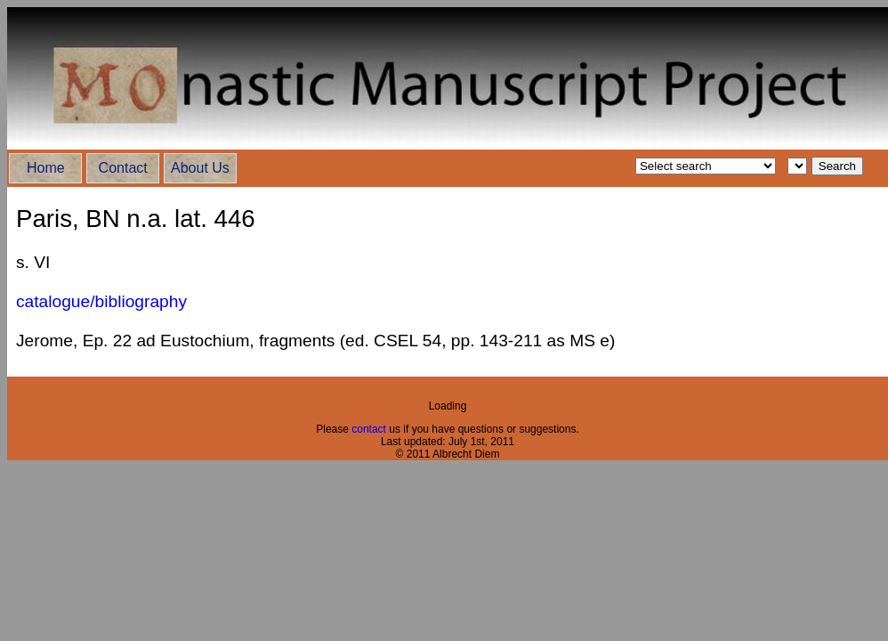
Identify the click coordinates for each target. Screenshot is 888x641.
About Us (200, 167)
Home (46, 167)
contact (370, 429)
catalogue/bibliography (101, 301)
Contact (123, 167)
